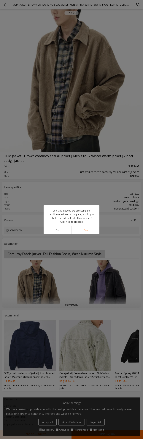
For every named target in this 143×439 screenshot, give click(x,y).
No (57, 230)
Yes (85, 230)
